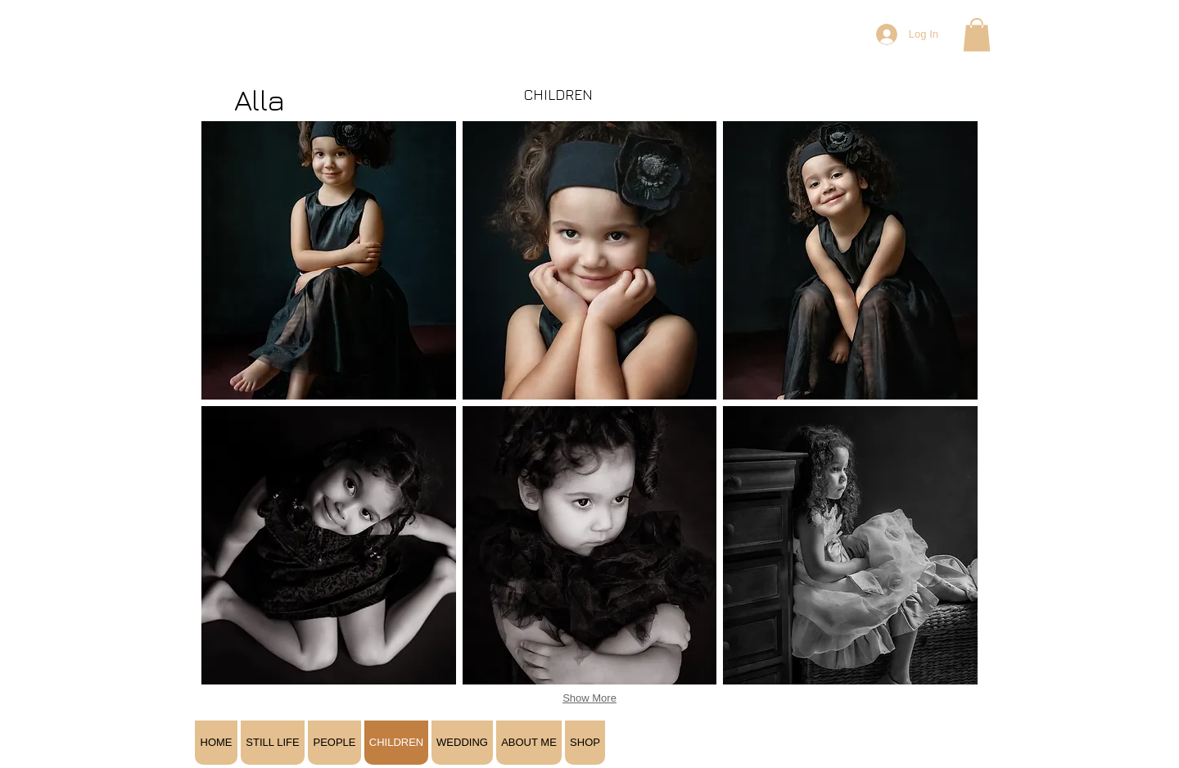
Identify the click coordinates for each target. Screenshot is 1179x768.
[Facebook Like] (881, 692)
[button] (977, 35)
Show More (589, 698)
